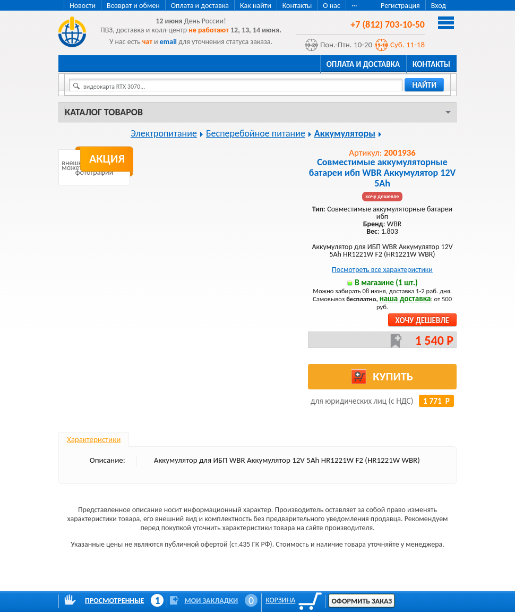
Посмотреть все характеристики (382, 269)
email (168, 41)
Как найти (255, 5)
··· (354, 5)
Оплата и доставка (200, 5)
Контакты (297, 5)
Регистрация (400, 5)
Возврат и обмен (133, 5)
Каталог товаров (104, 112)
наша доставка (405, 298)
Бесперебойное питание (255, 133)
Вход (438, 5)
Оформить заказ (361, 601)
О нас (331, 5)
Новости (83, 5)
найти (424, 85)
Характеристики (94, 439)
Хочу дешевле (422, 320)
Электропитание (164, 133)
